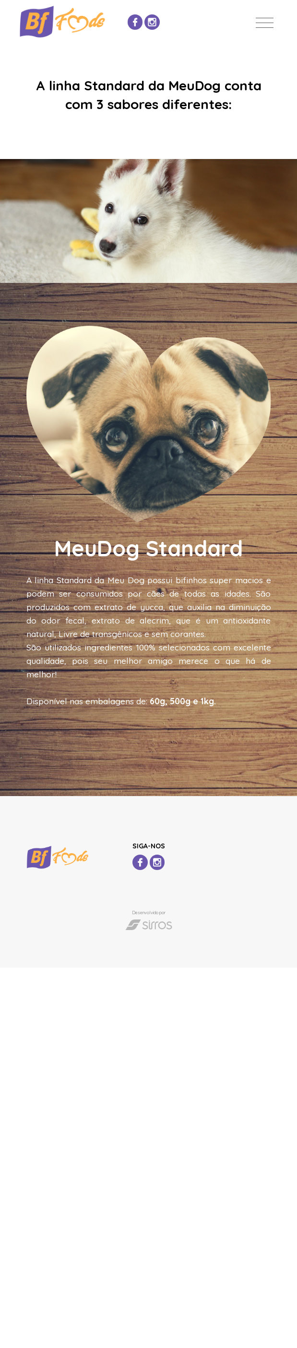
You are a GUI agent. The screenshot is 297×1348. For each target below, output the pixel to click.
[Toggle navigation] (264, 23)
